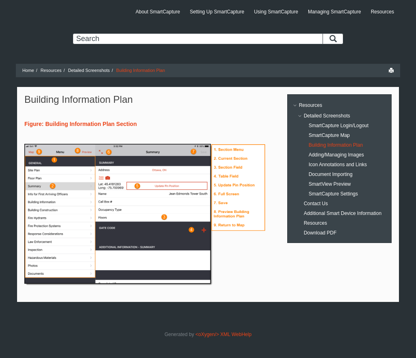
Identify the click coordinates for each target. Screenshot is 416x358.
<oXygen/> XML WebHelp (223, 334)
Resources (382, 12)
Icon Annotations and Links (338, 164)
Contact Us (316, 203)
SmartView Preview (330, 184)
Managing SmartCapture (334, 12)
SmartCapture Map (329, 135)
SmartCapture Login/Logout (338, 125)
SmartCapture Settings (333, 194)
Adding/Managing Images (336, 155)
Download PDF (320, 233)
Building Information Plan (140, 70)
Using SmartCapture (276, 12)
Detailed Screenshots (89, 70)
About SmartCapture (158, 12)
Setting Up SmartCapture (217, 12)
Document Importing (331, 174)
